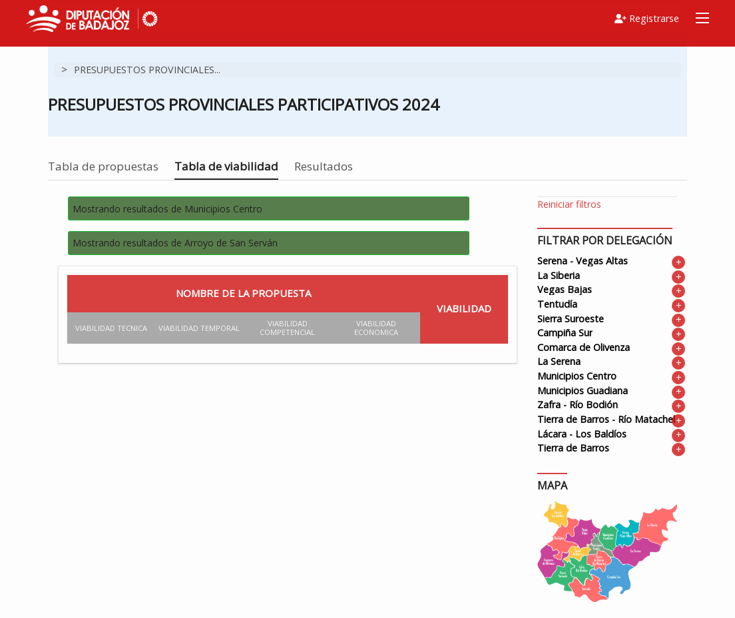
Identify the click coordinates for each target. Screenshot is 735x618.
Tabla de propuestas (103, 166)
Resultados (323, 166)
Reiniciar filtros (569, 204)
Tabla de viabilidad (226, 166)
